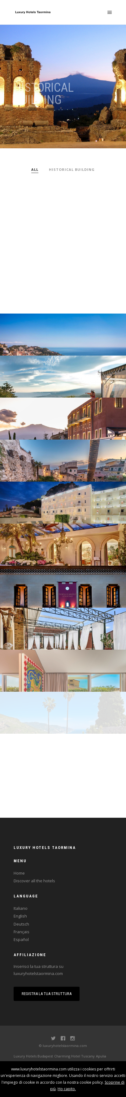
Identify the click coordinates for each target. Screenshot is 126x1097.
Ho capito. (67, 1088)
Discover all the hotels (34, 881)
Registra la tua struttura (47, 993)
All (34, 169)
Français (21, 932)
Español (21, 939)
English (20, 916)
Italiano (21, 908)
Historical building (72, 169)
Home (19, 873)
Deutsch (21, 924)
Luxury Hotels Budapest (33, 1056)
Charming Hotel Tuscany (74, 1056)
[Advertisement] (63, 238)
